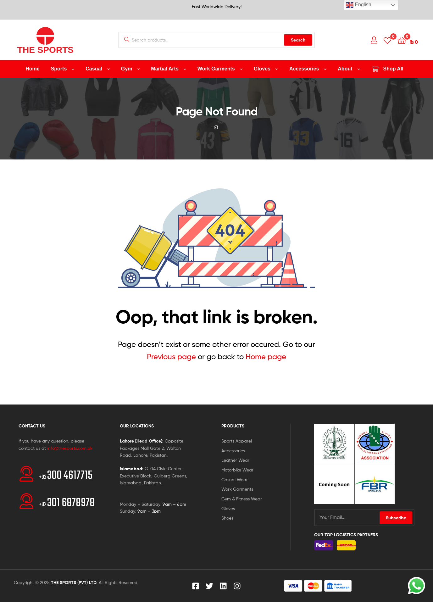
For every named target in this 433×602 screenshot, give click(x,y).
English (358, 5)
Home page (266, 356)
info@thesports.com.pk (69, 448)
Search (298, 40)
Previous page (171, 356)
